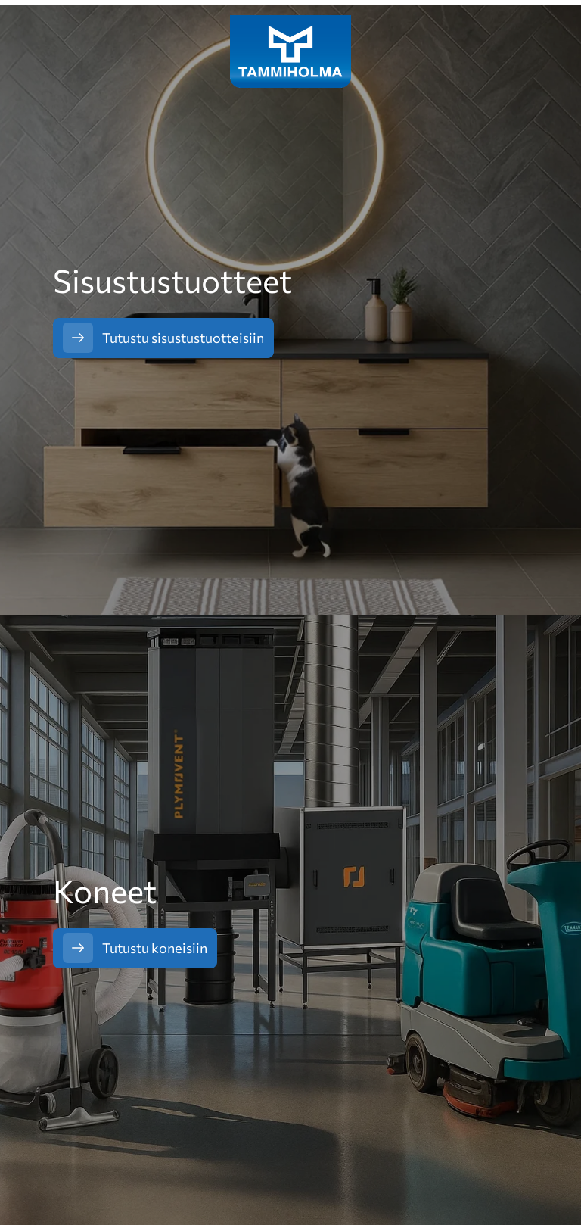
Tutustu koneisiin (154, 948)
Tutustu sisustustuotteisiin (183, 337)
